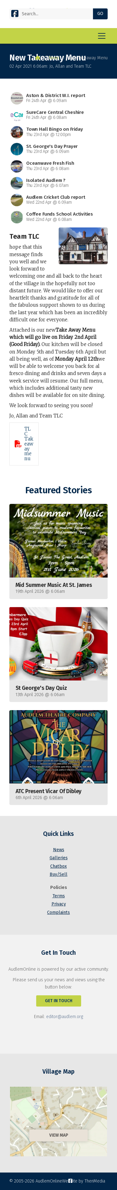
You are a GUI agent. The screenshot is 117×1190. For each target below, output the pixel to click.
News (54, 58)
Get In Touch (58, 1000)
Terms (58, 896)
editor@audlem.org (64, 1016)
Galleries (59, 858)
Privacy (58, 904)
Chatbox (58, 866)
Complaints (58, 912)
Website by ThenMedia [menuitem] (83, 1181)
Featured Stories (58, 490)
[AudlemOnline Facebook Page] (14, 15)
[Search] (53, 13)
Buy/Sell (58, 874)
